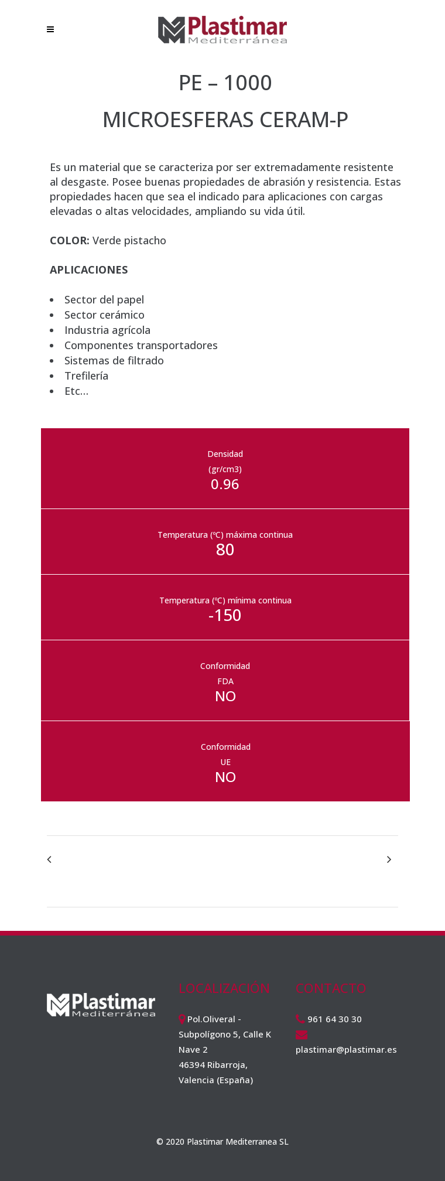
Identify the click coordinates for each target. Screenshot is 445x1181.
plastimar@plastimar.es (346, 1049)
